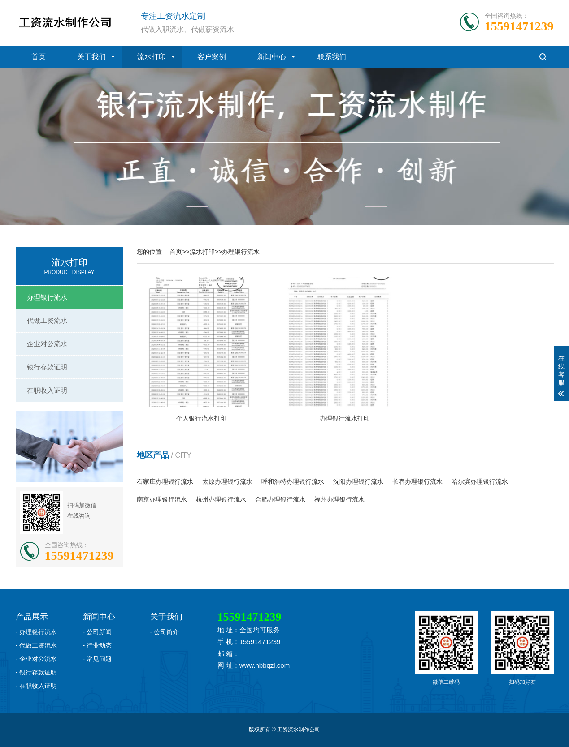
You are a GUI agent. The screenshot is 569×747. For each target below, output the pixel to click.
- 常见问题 (97, 658)
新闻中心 (271, 56)
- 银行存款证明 (36, 672)
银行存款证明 (47, 367)
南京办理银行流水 (162, 499)
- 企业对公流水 (36, 658)
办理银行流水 (47, 297)
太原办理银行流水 (227, 481)
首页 (38, 56)
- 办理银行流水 (36, 631)
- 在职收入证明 (36, 685)
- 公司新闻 (97, 631)
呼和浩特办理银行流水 (292, 481)
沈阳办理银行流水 (358, 481)
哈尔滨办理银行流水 (480, 481)
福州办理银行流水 (339, 499)
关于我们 (91, 56)
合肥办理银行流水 (280, 499)
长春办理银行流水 (417, 481)
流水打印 (151, 56)
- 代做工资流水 (36, 645)
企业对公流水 (47, 344)
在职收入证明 (47, 390)
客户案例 (211, 56)
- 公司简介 (164, 631)
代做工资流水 (47, 320)
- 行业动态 (97, 645)
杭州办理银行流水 (221, 499)
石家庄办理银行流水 (165, 481)
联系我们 (331, 56)
